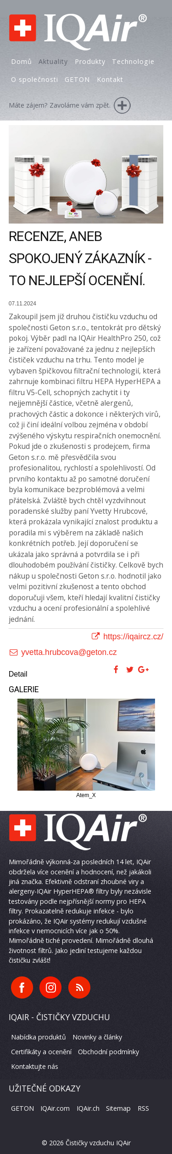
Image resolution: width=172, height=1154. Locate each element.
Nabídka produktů (38, 1037)
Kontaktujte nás (34, 1066)
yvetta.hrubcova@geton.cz (63, 652)
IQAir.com (55, 1108)
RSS (143, 1108)
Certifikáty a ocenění (41, 1051)
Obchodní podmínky (108, 1051)
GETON (22, 1108)
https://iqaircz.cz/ (127, 636)
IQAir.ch (88, 1108)
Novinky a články (97, 1037)
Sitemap (118, 1108)
